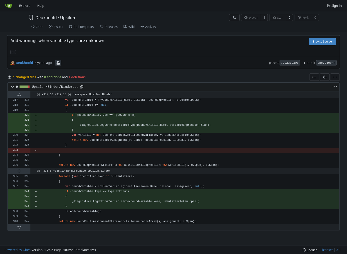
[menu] (335, 77)
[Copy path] (82, 87)
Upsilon (67, 17)
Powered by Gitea (18, 250)
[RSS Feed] (234, 17)
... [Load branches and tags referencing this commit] (13, 51)
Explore (24, 5)
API (338, 250)
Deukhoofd (46, 17)
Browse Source (322, 41)
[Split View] (325, 77)
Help (40, 5)
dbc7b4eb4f (326, 63)
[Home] (8, 6)
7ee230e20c (290, 63)
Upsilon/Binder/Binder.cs (55, 87)
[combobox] (314, 77)
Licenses (327, 250)
